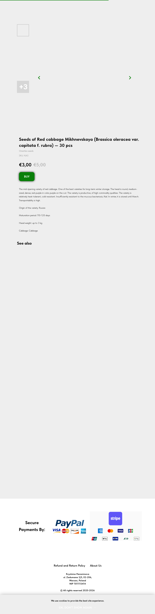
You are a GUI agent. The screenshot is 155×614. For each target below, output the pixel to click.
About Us (96, 565)
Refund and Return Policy (69, 565)
